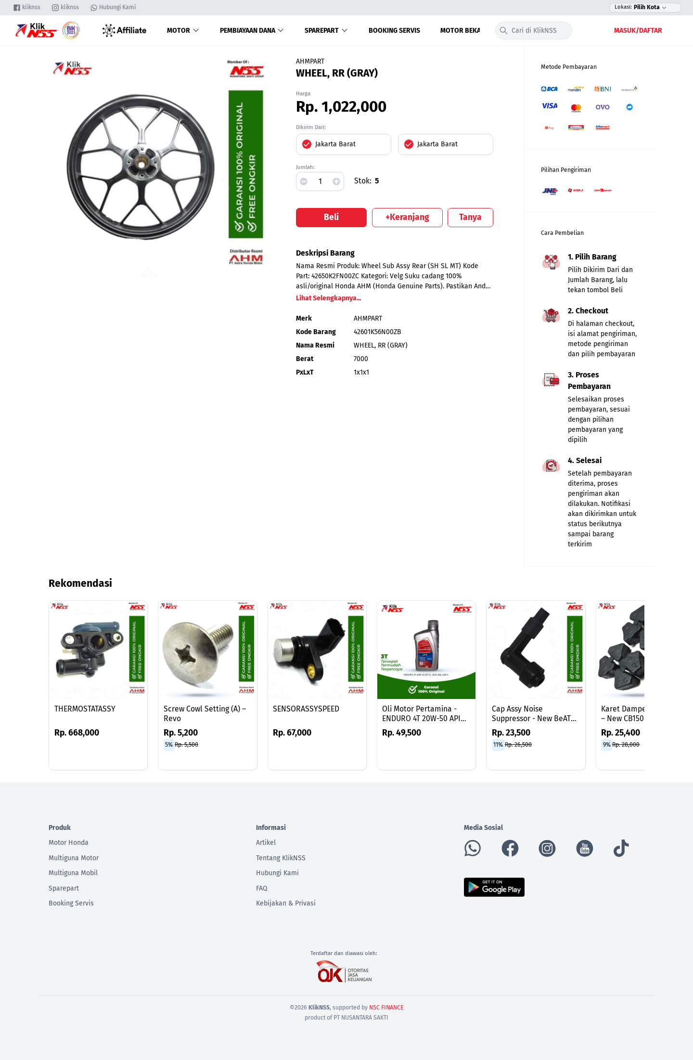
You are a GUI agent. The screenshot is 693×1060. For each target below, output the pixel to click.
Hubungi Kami (277, 873)
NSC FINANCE (386, 1007)
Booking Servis (394, 30)
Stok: (363, 180)
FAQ (262, 888)
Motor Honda (69, 843)
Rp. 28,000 (626, 744)
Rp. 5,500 (186, 744)
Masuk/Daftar (638, 30)
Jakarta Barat (335, 144)
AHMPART (310, 61)
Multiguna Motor (74, 858)
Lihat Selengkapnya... (328, 298)
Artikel (266, 843)
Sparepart (326, 30)
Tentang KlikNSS (281, 858)
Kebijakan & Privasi (286, 903)
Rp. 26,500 (518, 744)
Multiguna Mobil (73, 873)
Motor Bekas (462, 30)
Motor (183, 30)
